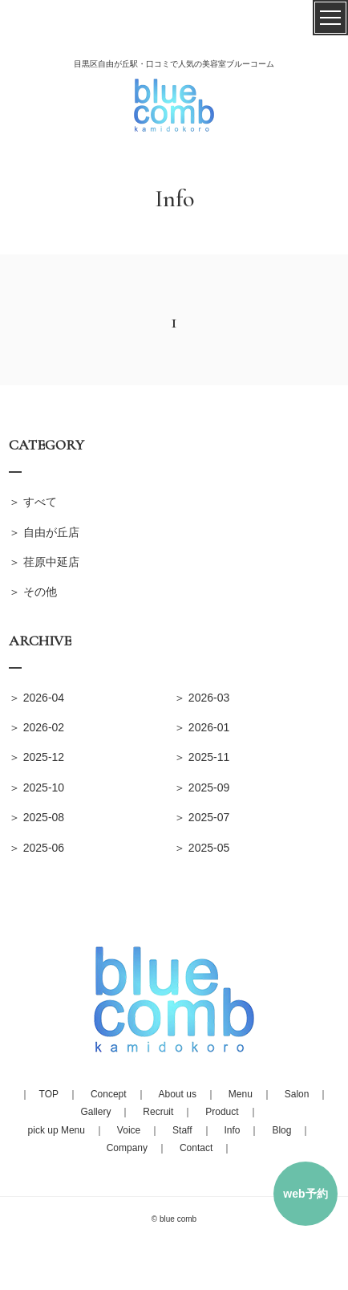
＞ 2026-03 (201, 697)
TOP (49, 1094)
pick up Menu (56, 1130)
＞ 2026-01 (201, 727)
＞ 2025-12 (36, 757)
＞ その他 (33, 591)
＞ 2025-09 (201, 787)
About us (177, 1094)
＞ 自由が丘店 (44, 532)
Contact (196, 1148)
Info (232, 1130)
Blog (281, 1130)
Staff (182, 1130)
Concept (109, 1094)
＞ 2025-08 (36, 817)
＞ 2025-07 (201, 817)
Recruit (158, 1111)
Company (127, 1148)
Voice (128, 1130)
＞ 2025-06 (36, 847)
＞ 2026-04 (36, 697)
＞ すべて (33, 501)
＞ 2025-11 (201, 757)
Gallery (95, 1111)
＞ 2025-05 (201, 847)
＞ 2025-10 (36, 787)
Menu (241, 1094)
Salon (297, 1094)
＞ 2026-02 (36, 727)
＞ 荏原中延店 (44, 561)
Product (221, 1111)
